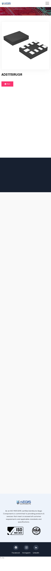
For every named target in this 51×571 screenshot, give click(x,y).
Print (7, 84)
